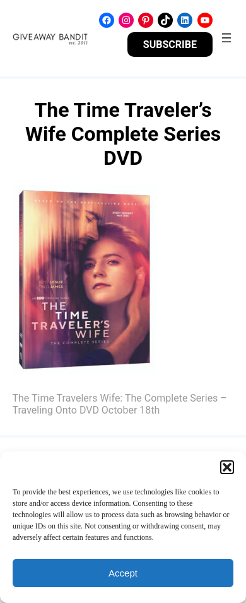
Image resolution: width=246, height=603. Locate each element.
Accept (123, 573)
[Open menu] (226, 37)
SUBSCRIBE (170, 45)
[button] (227, 467)
